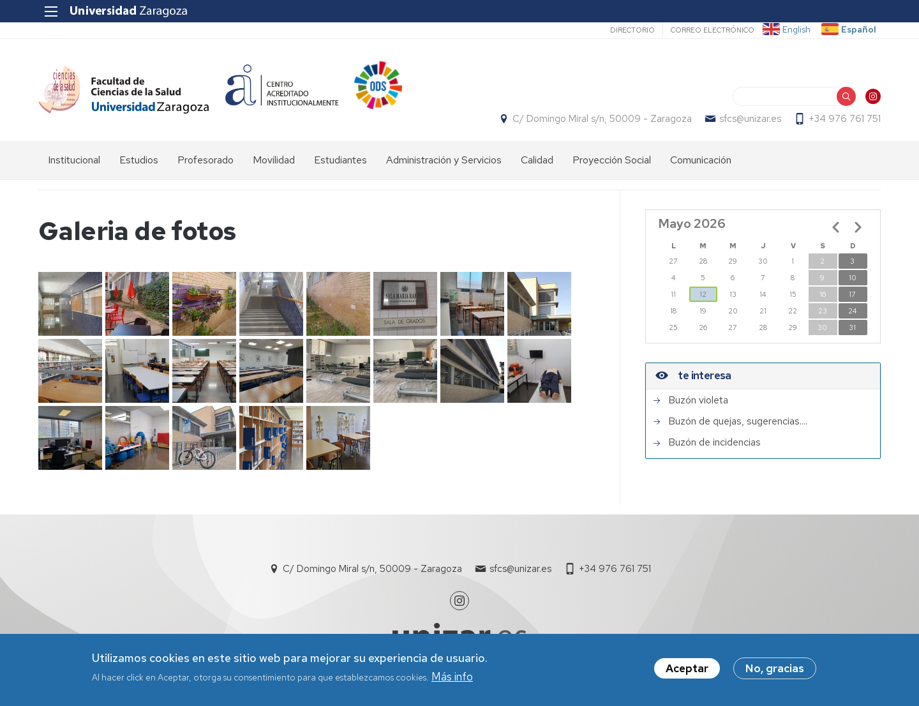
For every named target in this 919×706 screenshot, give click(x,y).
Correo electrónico (712, 30)
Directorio (632, 30)
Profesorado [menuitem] (205, 160)
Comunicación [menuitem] (700, 160)
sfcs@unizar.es (750, 118)
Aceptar (687, 670)
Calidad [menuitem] (537, 160)
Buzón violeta (698, 400)
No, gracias (774, 670)
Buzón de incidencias (714, 442)
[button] (70, 304)
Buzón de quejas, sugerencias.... (737, 421)
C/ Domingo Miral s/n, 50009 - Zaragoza (602, 118)
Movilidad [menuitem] (274, 160)
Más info (452, 678)
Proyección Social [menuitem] (611, 160)
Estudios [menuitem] (138, 160)
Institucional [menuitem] (74, 160)
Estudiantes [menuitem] (340, 160)
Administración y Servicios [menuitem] (444, 160)
